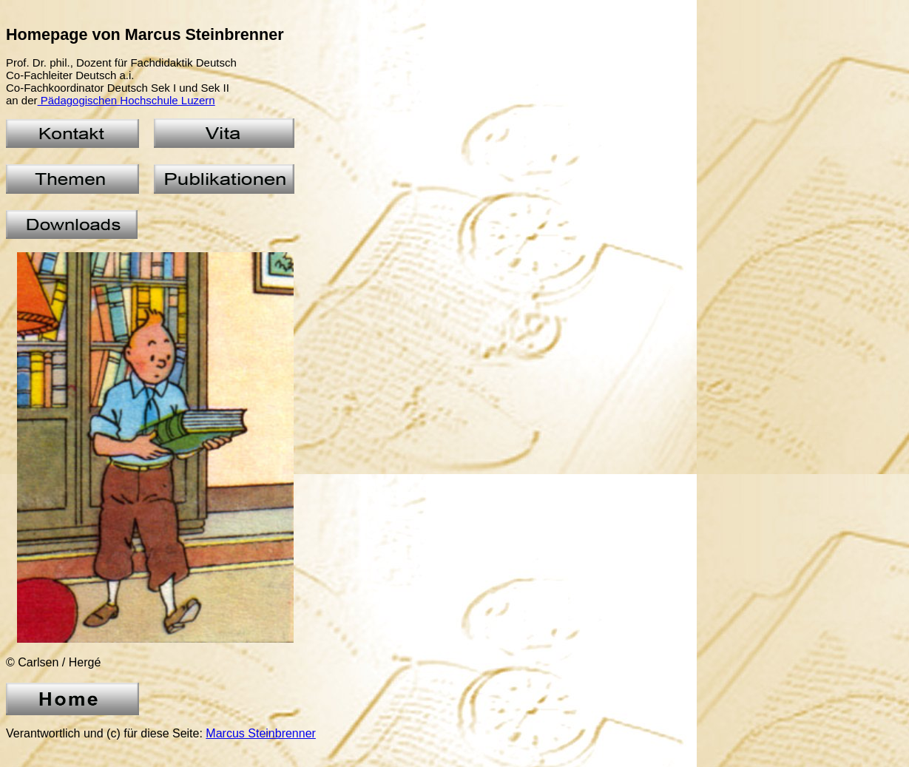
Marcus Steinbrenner (261, 733)
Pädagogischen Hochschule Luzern (126, 100)
